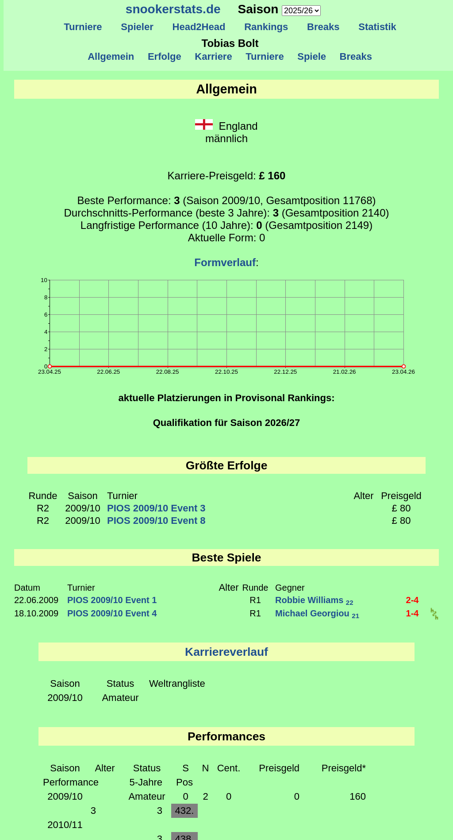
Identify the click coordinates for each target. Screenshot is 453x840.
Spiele (311, 56)
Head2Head (199, 26)
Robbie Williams (314, 600)
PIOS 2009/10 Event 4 (112, 613)
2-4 (412, 600)
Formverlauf (225, 262)
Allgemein (111, 56)
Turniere (83, 26)
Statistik (377, 26)
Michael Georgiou (317, 613)
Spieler (137, 26)
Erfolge (164, 56)
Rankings (266, 26)
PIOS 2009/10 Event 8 (156, 520)
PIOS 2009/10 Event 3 (156, 508)
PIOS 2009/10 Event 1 (112, 600)
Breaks (323, 26)
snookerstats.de (173, 9)
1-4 (412, 613)
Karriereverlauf (226, 651)
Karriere (213, 56)
